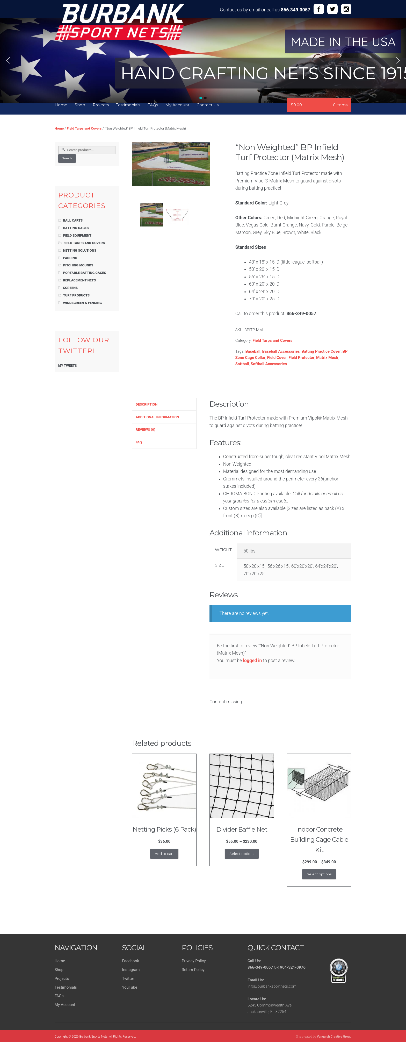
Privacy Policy (194, 961)
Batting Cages (76, 228)
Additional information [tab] (157, 417)
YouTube (129, 987)
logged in (252, 660)
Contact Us (208, 104)
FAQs (152, 104)
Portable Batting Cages (84, 273)
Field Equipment (77, 235)
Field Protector (301, 357)
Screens (70, 288)
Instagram (131, 969)
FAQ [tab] (139, 442)
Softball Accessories (269, 363)
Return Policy (193, 969)
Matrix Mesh (327, 357)
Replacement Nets (79, 280)
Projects (101, 104)
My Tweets (67, 365)
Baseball (252, 351)
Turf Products (76, 295)
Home (61, 104)
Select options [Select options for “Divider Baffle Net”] (241, 854)
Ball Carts (73, 220)
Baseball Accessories (281, 351)
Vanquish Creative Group (334, 1036)
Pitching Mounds (78, 265)
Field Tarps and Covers (84, 128)
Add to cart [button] (164, 854)
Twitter (128, 978)
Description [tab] (146, 404)
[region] (203, 57)
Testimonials (128, 104)
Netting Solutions (79, 250)
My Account (177, 104)
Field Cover (277, 357)
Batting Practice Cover (321, 351)
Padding (70, 258)
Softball (242, 363)
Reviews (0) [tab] (145, 429)
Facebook (130, 961)
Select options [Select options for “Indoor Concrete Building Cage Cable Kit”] (319, 874)
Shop (80, 104)
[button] (8, 60)
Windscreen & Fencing (82, 303)
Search (67, 158)
